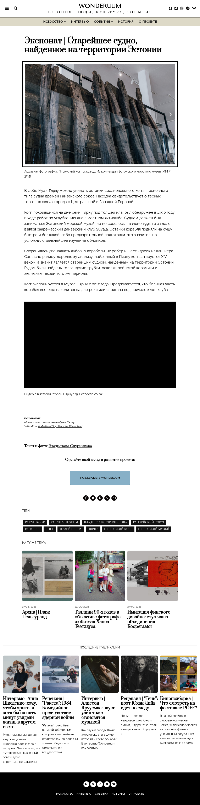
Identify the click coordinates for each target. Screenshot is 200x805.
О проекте (148, 21)
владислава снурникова (105, 522)
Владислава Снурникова (70, 446)
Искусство (53, 21)
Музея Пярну (50, 190)
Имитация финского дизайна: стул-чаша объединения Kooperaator (148, 619)
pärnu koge (35, 522)
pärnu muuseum (64, 522)
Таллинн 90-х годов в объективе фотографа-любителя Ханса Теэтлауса (98, 619)
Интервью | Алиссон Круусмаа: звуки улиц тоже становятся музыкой (98, 710)
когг (50, 529)
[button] (29, 114)
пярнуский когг (118, 529)
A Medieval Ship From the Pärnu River (60, 426)
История (126, 21)
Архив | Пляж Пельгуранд (36, 614)
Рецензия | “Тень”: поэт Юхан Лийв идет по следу (139, 703)
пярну (93, 529)
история (32, 529)
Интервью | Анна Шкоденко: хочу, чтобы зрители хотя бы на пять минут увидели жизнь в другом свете (20, 713)
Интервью (80, 21)
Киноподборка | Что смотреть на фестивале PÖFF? (178, 703)
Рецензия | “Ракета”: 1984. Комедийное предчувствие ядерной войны (58, 708)
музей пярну (71, 529)
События (102, 21)
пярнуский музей (153, 529)
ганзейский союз (148, 522)
